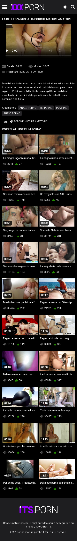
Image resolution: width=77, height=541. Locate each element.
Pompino (61, 108)
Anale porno (28, 108)
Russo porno (12, 113)
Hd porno (46, 108)
